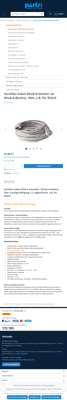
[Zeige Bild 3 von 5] (33, 149)
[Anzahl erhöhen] (21, 166)
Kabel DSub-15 (13, 44)
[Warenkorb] (59, 14)
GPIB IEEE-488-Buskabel (15, 86)
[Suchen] (41, 14)
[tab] (9, 181)
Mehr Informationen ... (57, 393)
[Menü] (4, 14)
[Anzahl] (13, 166)
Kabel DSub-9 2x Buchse (16, 40)
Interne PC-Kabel (12, 90)
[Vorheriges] (5, 129)
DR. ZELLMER (8, 102)
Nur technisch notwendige (17, 397)
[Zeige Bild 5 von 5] (41, 149)
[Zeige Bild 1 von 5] (26, 149)
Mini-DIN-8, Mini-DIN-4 (15, 51)
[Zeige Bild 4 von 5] (37, 149)
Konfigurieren (34, 397)
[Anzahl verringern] (6, 166)
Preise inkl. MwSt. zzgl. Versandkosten (17, 157)
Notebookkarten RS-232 (16, 73)
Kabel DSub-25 (13, 48)
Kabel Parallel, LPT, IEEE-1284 (17, 77)
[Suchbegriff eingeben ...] (25, 14)
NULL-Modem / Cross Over (17, 55)
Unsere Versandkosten (11, 364)
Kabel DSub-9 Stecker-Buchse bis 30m (21, 29)
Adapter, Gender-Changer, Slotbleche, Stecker (23, 66)
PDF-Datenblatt (9, 169)
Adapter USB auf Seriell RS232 (18, 62)
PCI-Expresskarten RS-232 (16, 70)
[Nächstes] (61, 129)
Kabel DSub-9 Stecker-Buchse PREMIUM (21, 33)
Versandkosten (49, 385)
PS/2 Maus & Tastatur (14, 81)
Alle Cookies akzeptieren (51, 397)
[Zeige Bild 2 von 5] (30, 149)
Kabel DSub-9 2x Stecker (16, 36)
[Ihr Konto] (50, 14)
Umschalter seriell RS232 (16, 59)
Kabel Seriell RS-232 (13, 25)
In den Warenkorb (43, 166)
